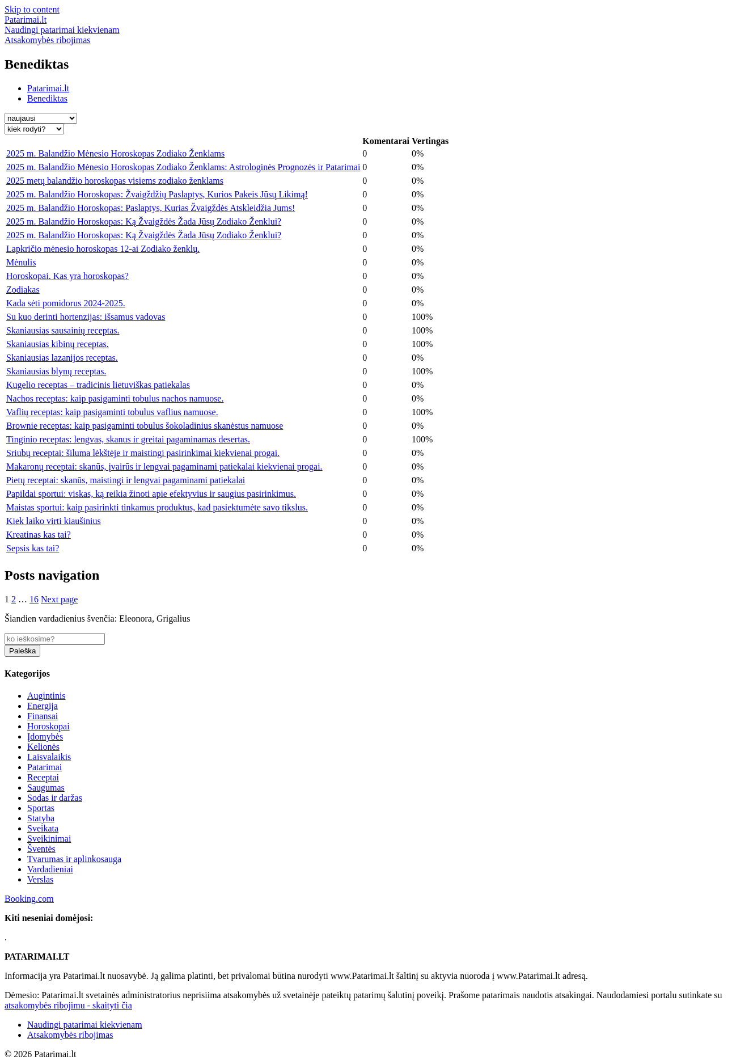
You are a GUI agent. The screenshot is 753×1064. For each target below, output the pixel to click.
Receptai (43, 777)
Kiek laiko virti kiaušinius (53, 521)
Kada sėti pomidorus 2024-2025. (65, 303)
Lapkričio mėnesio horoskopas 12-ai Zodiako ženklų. (103, 249)
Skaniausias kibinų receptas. (57, 344)
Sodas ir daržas (54, 798)
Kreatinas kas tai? (38, 534)
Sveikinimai (49, 838)
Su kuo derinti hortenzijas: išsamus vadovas (85, 317)
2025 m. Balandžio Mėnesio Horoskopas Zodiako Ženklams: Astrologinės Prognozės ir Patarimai (183, 167)
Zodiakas (23, 289)
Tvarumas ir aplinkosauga (74, 859)
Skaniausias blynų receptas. (56, 371)
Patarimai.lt (48, 88)
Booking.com (29, 898)
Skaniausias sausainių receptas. (63, 330)
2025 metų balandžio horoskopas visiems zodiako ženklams (114, 180)
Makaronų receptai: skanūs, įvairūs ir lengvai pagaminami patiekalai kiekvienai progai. (164, 466)
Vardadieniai (50, 869)
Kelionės (43, 746)
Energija (42, 706)
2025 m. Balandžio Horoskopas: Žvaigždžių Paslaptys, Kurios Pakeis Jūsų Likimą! (157, 194)
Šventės (41, 849)
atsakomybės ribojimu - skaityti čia (68, 1005)
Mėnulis (21, 262)
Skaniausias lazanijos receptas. (62, 357)
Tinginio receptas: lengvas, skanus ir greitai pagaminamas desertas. (128, 439)
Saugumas (46, 787)
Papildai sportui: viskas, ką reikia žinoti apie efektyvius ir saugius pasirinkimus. (151, 494)
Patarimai (44, 767)
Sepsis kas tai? (32, 548)
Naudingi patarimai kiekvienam (84, 1024)
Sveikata (42, 828)
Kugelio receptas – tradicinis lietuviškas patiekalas (98, 385)
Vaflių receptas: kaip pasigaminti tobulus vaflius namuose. (112, 412)
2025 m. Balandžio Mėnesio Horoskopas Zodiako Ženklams (115, 153)
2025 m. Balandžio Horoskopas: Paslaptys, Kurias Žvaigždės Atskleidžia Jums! (150, 208)
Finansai (42, 716)
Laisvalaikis (49, 757)
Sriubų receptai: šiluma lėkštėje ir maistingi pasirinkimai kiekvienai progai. (143, 453)
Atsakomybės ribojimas (70, 1035)
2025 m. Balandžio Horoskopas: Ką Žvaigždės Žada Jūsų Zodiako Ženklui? (143, 221)
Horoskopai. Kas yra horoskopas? (67, 276)
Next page (59, 599)
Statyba (40, 818)
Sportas (40, 808)
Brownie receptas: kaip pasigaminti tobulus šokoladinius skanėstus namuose (144, 425)
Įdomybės (45, 736)
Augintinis (46, 695)
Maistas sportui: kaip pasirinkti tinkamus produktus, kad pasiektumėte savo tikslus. (157, 507)
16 (34, 599)
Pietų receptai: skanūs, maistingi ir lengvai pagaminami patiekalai (125, 480)
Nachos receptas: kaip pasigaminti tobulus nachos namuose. (114, 398)
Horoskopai (48, 726)
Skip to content (32, 9)
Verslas (40, 879)
